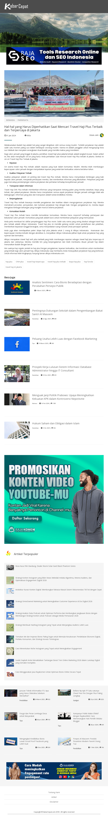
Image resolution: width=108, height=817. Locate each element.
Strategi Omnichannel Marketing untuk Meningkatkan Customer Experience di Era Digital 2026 (53, 601)
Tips (33, 343)
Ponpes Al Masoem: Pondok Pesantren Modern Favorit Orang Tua (86, 741)
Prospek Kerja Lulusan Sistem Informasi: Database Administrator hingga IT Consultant (61, 368)
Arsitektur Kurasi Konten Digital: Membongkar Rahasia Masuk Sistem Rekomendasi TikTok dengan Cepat (58, 589)
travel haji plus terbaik (57, 261)
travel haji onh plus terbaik (32, 239)
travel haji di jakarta (14, 267)
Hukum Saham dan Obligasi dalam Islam (55, 423)
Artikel (54, 797)
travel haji (84, 239)
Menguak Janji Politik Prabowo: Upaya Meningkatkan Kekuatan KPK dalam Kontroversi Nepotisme (63, 396)
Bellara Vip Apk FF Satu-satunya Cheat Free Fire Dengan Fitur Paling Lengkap (87, 693)
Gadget (76, 700)
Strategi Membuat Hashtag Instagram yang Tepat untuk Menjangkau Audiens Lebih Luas (51, 625)
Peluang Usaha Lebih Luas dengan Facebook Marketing (64, 338)
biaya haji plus (75, 261)
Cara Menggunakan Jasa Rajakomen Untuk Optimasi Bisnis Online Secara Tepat (48, 672)
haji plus (9, 261)
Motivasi (34, 403)
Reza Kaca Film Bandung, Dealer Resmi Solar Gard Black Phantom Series (45, 566)
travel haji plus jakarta (57, 154)
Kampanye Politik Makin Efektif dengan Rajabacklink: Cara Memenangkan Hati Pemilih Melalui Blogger (87, 717)
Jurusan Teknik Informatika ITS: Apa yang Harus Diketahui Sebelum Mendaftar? (34, 693)
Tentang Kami (54, 792)
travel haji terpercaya (35, 261)
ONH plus (20, 261)
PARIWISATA (23, 120)
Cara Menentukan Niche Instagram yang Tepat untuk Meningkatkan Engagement (48, 648)
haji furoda (88, 261)
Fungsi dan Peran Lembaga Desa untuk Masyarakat (33, 714)
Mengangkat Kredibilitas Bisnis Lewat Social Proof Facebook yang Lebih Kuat (34, 741)
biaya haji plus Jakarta (47, 230)
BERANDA (10, 120)
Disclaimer (54, 802)
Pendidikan (35, 319)
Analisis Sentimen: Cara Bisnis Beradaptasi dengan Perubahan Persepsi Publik (61, 284)
